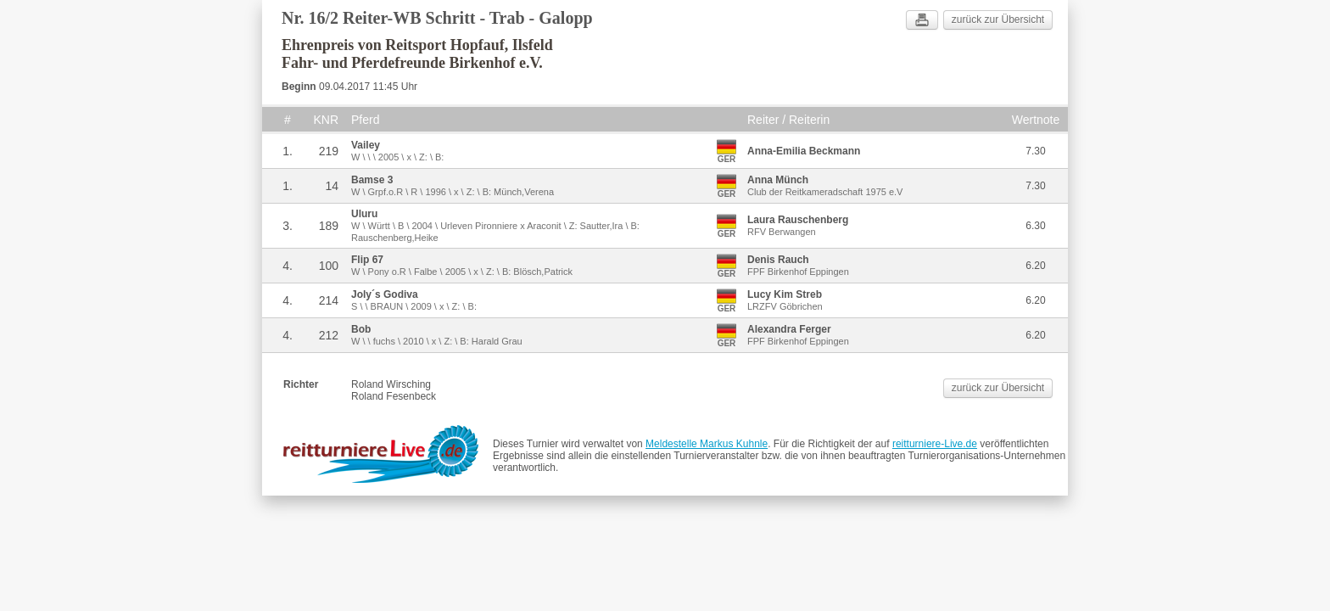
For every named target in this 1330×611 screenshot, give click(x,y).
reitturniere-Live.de (934, 444)
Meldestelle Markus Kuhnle (706, 444)
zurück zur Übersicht (998, 19)
